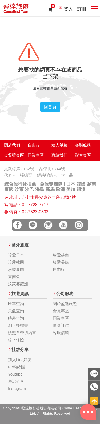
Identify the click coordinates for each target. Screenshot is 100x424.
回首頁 (50, 107)
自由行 (34, 145)
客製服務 (83, 145)
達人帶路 (59, 145)
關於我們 (12, 145)
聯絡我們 (59, 155)
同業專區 (36, 155)
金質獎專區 (14, 155)
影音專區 (83, 155)
